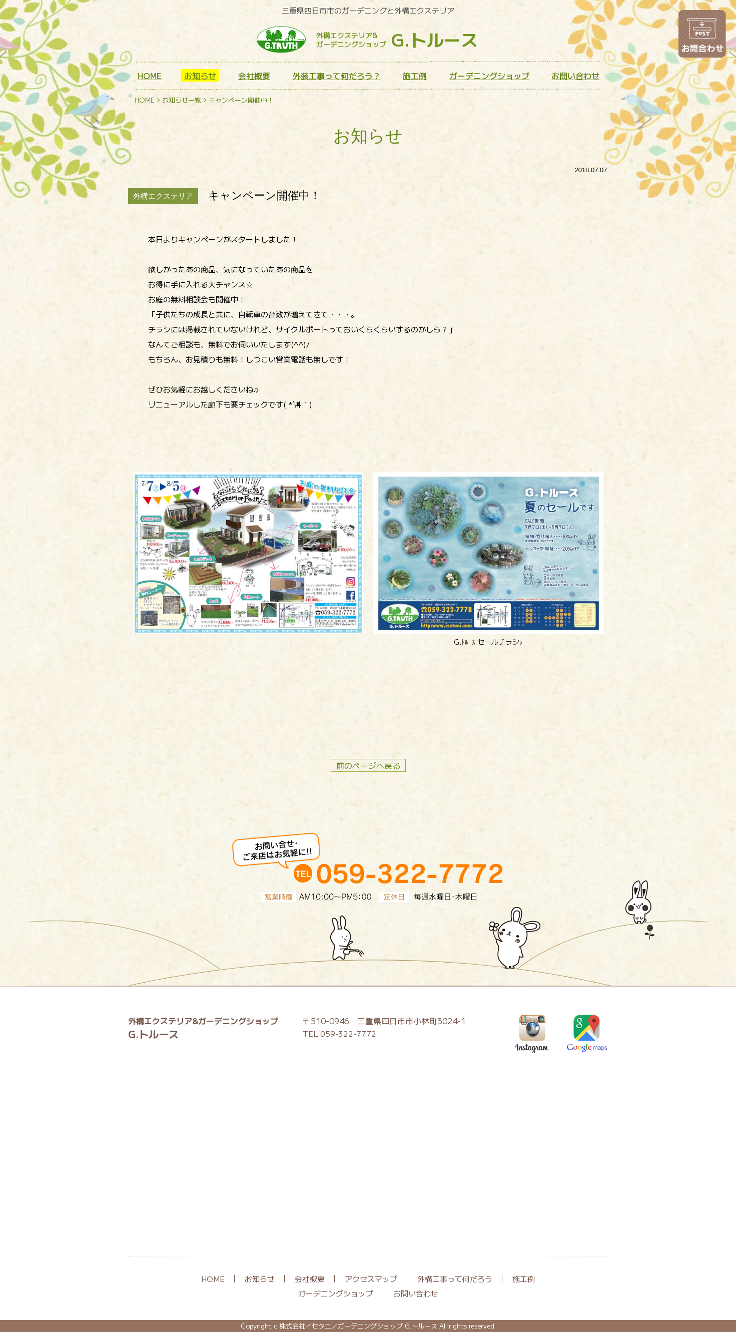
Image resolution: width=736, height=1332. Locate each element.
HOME (150, 76)
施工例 (415, 76)
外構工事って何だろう (454, 1278)
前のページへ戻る (368, 765)
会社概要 (254, 76)
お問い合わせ (575, 76)
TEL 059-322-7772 (339, 1033)
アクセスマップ (371, 1278)
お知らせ (200, 76)
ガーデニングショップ (489, 76)
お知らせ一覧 (181, 100)
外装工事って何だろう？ (337, 76)
